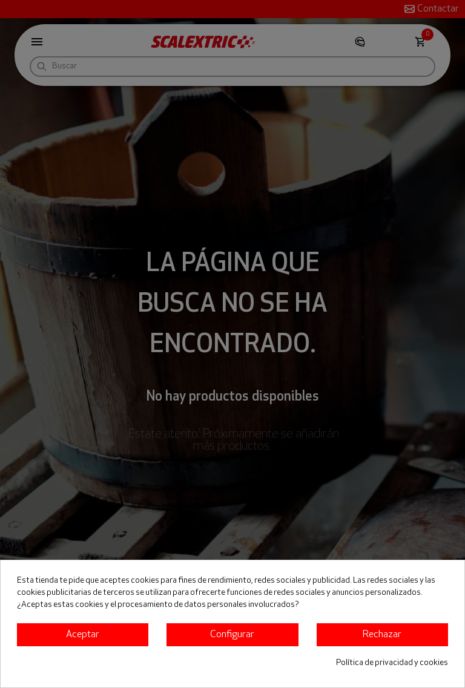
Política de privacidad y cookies (392, 662)
